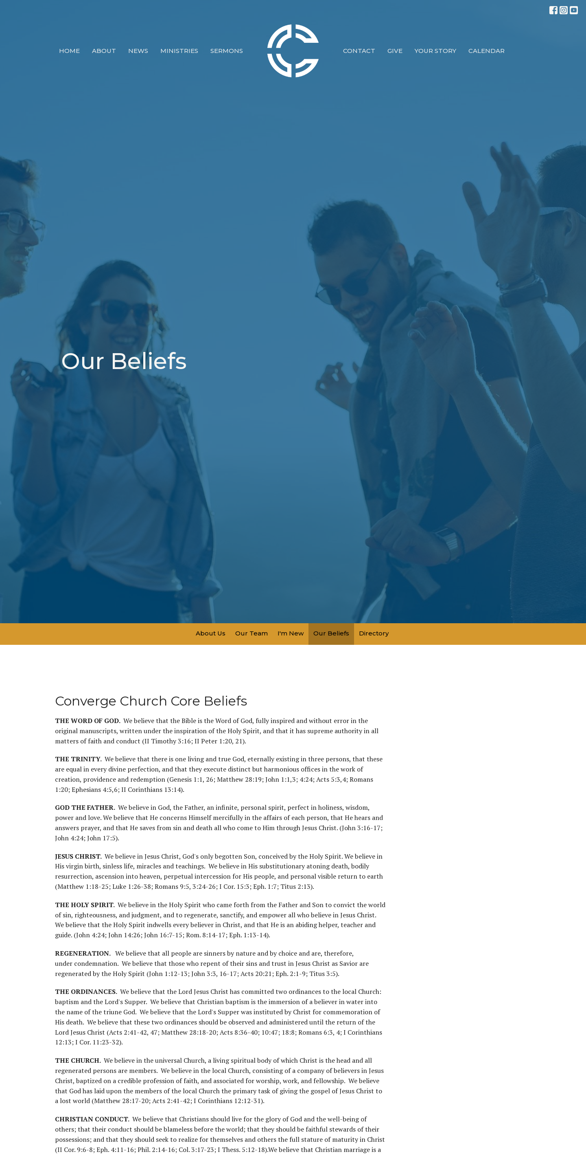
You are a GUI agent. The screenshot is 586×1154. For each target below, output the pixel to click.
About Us (210, 633)
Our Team (251, 633)
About (104, 51)
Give (394, 51)
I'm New (291, 633)
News (138, 51)
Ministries (179, 51)
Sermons (226, 51)
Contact (359, 51)
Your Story (435, 51)
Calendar (486, 51)
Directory (374, 633)
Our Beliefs (331, 633)
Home (69, 51)
